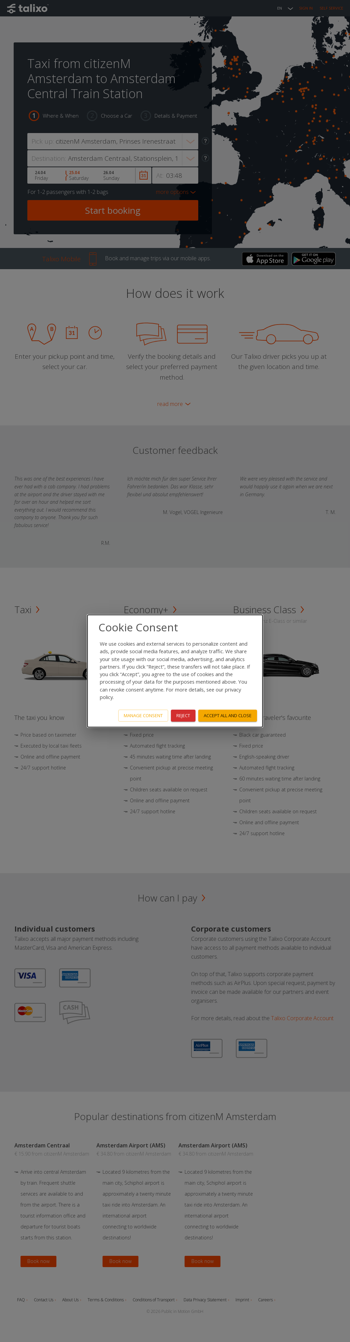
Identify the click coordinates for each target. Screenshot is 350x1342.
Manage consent (143, 715)
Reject (183, 715)
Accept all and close (228, 715)
